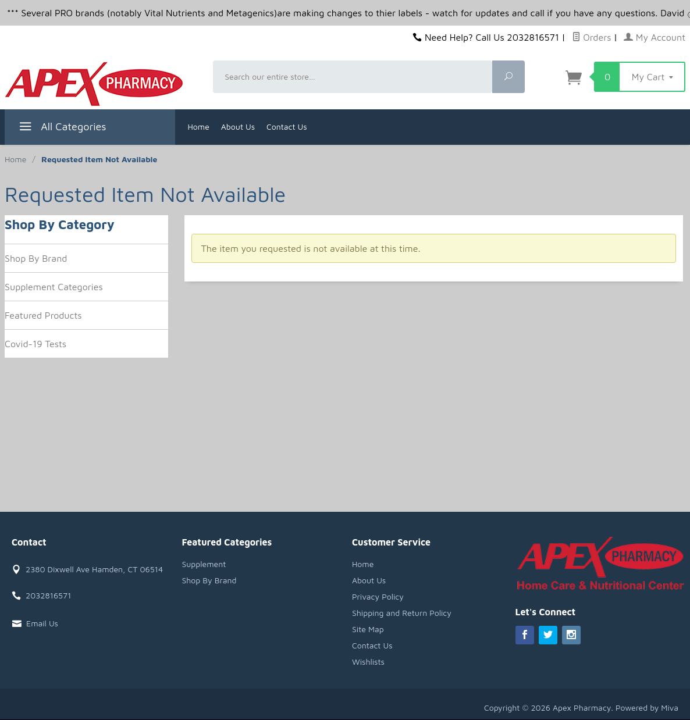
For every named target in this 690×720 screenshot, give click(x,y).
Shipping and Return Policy (401, 613)
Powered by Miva (647, 707)
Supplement (204, 564)
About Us (238, 126)
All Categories (61, 128)
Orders (591, 37)
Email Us (42, 623)
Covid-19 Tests (35, 343)
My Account (654, 37)
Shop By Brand (36, 258)
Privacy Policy (378, 596)
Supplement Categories (54, 286)
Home (198, 126)
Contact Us (286, 126)
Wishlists (368, 661)
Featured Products (43, 315)
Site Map (368, 629)
